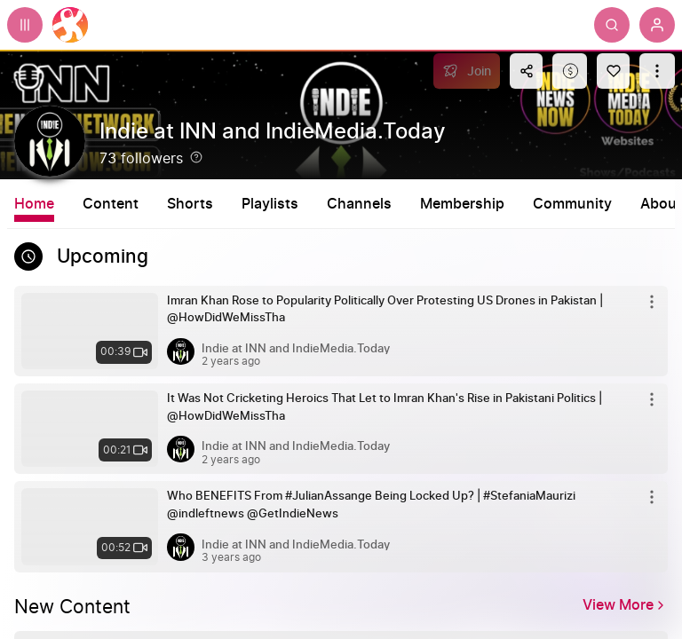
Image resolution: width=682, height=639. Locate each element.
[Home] (70, 25)
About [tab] (661, 204)
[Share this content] (526, 71)
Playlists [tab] (270, 204)
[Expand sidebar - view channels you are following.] (25, 25)
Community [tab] (572, 204)
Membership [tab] (462, 204)
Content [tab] (111, 204)
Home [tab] (34, 204)
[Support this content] (569, 71)
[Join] (466, 71)
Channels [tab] (359, 204)
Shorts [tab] (190, 204)
